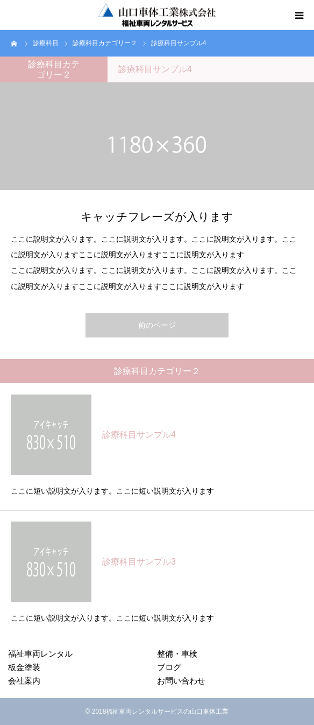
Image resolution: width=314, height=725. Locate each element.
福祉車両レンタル (40, 653)
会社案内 (24, 680)
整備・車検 (177, 653)
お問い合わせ (181, 680)
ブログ (169, 667)
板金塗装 (24, 667)
